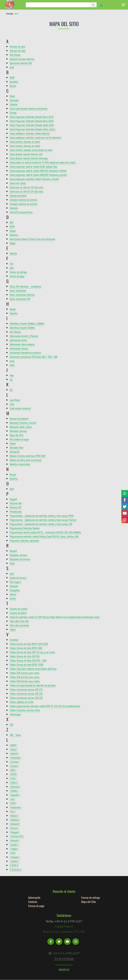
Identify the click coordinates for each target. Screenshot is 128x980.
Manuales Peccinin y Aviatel (23, 422)
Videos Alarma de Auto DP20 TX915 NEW (29, 644)
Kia (11, 389)
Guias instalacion (18, 290)
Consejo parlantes (18, 195)
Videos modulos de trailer (22, 702)
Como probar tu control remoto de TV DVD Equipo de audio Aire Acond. (43, 162)
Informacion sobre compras (22, 344)
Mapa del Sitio (16, 435)
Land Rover (15, 400)
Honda (13, 309)
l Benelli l (14, 753)
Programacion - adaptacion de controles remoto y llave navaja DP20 (42, 515)
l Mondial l (15, 820)
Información (34, 897)
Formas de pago (17, 276)
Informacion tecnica (19, 348)
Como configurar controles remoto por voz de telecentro (35, 137)
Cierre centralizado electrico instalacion (28, 108)
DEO (11, 222)
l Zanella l (14, 861)
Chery (12, 96)
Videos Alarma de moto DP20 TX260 (27, 664)
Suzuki (13, 598)
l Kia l (13, 811)
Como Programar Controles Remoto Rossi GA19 (32, 117)
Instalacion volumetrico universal (25, 352)
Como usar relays (18, 183)
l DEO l (13, 770)
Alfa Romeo (15, 55)
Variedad (14, 639)
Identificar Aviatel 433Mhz (22, 327)
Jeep (12, 375)
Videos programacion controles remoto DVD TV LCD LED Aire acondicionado (45, 706)
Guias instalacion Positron (22, 294)
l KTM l (13, 803)
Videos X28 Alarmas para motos (25, 681)
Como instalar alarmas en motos (25, 146)
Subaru (13, 594)
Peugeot (13, 499)
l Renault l (15, 840)
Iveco (12, 365)
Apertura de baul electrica (22, 59)
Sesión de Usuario (18, 577)
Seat (12, 573)
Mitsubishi (15, 451)
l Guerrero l (15, 786)
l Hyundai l (15, 795)
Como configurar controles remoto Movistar (30, 133)
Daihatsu (14, 235)
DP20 (12, 226)
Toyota (13, 629)
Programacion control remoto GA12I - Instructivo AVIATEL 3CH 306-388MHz (45, 532)
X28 (11, 724)
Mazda (13, 443)
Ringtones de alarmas (20, 559)
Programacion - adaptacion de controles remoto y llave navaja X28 (41, 524)
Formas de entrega (18, 272)
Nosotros (14, 478)
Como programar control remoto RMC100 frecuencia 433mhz (38, 170)
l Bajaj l (13, 749)
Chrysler (14, 104)
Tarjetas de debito (18, 613)
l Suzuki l (14, 844)
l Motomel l (15, 824)
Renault (13, 551)
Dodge (12, 243)
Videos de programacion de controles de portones (33, 685)
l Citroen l (14, 761)
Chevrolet (14, 100)
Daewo (13, 230)
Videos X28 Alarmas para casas (25, 677)
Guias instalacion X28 (20, 299)
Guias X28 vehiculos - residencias (25, 286)
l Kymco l (14, 815)
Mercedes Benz (16, 447)
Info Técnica (15, 332)
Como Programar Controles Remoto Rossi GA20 (32, 121)
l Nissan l (14, 828)
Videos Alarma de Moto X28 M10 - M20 (28, 660)
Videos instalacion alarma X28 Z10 (26, 689)
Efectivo (13, 253)
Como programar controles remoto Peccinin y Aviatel (34, 179)
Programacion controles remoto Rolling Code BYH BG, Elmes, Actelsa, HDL (44, 536)
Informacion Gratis (18, 340)
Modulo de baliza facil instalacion (26, 460)
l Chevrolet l (15, 757)
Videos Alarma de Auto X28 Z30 (25, 656)
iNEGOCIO (64, 970)
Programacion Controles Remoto (25, 528)
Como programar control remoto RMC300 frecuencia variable (38, 175)
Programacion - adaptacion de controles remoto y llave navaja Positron (43, 520)
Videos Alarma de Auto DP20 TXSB (26, 648)
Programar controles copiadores (24, 540)
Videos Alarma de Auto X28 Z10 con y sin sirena (32, 652)
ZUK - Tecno (15, 735)
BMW (12, 77)
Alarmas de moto (18, 50)
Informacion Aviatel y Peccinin (24, 336)
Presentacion (16, 511)
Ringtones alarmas (18, 555)
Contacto (14, 208)
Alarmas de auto (17, 46)
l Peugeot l (15, 832)
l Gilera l (14, 782)
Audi (12, 67)
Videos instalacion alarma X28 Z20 (26, 693)
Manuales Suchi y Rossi (21, 427)
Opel (12, 489)
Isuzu (12, 361)
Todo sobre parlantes (19, 625)
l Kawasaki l (16, 807)
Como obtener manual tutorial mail (26, 154)
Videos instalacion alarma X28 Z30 (26, 697)
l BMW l (13, 745)
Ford (12, 268)
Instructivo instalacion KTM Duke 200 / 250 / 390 (34, 356)
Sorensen (14, 586)
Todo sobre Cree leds (19, 621)
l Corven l (14, 766)
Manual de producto (19, 418)
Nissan (13, 474)
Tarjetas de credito (18, 608)
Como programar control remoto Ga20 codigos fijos (33, 166)
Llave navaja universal (20, 408)
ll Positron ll (15, 869)
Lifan (12, 404)
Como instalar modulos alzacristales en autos (31, 150)
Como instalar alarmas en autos (25, 141)
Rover (12, 563)
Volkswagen (15, 714)
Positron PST (15, 507)
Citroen (13, 112)
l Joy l (12, 799)
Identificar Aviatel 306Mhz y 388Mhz (27, 323)
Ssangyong (15, 590)
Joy (11, 379)
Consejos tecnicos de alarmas (23, 199)
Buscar (13, 86)
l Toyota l (14, 849)
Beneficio (14, 81)
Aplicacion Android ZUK (21, 63)
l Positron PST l (17, 836)
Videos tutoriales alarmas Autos (25, 710)
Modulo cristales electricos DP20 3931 (28, 456)
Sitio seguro (15, 582)
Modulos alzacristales (20, 464)
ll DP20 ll (14, 865)
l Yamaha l (15, 857)
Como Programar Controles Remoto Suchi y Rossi (32, 129)
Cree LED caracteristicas (21, 212)
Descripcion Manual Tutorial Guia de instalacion (32, 239)
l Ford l (13, 778)
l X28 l (13, 853)
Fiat (11, 263)
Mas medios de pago (19, 439)
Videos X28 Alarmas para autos (24, 673)
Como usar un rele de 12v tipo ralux (26, 187)
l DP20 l (13, 774)
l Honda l (14, 790)
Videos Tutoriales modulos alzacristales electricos (33, 668)
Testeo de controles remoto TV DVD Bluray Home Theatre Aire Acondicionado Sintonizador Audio (55, 617)
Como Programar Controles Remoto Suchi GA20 (32, 125)
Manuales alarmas (18, 431)
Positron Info (16, 503)
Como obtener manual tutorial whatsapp (29, 158)
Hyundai (14, 313)
